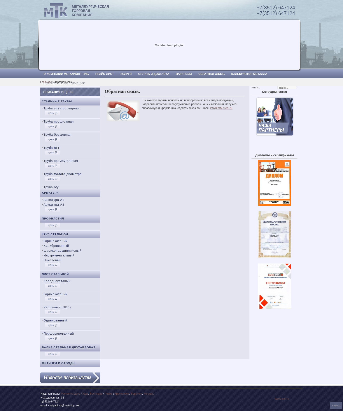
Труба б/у (51, 187)
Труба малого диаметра (63, 174)
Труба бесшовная (58, 134)
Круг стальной (55, 234)
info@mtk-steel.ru (221, 108)
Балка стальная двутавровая (69, 347)
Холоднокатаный (57, 281)
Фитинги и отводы (58, 363)
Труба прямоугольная (61, 161)
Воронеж (136, 393)
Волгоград (96, 393)
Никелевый (52, 260)
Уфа (85, 393)
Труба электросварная (62, 108)
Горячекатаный (56, 241)
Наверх (336, 405)
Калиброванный (56, 246)
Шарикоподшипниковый (62, 250)
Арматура (50, 193)
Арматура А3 (54, 204)
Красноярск (122, 393)
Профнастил (53, 218)
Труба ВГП (52, 147)
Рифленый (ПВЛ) (57, 307)
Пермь (108, 393)
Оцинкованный (55, 320)
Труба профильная (59, 121)
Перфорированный (59, 333)
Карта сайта (281, 398)
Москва (148, 393)
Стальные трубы (57, 101)
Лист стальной (55, 274)
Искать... (256, 87)
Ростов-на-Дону (70, 393)
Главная (45, 82)
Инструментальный (59, 255)
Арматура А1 (54, 200)
